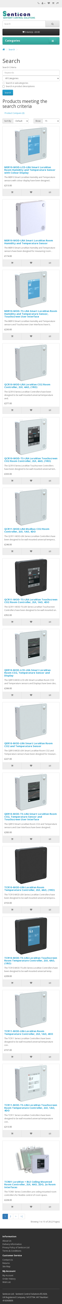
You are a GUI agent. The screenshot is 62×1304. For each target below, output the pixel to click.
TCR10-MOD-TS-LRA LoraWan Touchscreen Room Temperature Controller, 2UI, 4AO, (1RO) (30, 960)
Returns (6, 1263)
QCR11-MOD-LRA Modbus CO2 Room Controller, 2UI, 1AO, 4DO (26, 530)
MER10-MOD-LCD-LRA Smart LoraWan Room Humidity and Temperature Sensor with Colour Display (29, 169)
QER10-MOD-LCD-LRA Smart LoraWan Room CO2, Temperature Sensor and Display (27, 672)
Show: (38, 121)
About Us (6, 1240)
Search (12, 49)
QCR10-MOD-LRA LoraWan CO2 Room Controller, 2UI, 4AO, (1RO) (27, 386)
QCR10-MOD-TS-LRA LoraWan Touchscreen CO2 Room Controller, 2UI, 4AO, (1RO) (30, 460)
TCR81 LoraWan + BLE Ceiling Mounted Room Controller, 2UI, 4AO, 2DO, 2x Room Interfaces (30, 1184)
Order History (9, 1278)
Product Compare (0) (14, 113)
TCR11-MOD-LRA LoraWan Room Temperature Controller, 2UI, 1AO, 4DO (28, 1032)
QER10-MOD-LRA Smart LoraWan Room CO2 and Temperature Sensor (28, 745)
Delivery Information (12, 1244)
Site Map (6, 1266)
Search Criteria (9, 67)
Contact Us (7, 1259)
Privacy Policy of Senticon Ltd (15, 1247)
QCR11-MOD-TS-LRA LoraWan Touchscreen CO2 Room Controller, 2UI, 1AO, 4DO (30, 601)
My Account (7, 1275)
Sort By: (7, 121)
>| (22, 1216)
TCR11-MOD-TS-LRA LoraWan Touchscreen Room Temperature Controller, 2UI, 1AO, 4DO (30, 1107)
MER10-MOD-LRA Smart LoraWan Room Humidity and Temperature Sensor (28, 242)
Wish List (6, 1282)
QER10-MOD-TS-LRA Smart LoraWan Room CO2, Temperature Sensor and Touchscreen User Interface (30, 816)
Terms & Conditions (11, 1250)
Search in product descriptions (18, 86)
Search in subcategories (15, 83)
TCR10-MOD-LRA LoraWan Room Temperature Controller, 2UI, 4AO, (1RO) (29, 889)
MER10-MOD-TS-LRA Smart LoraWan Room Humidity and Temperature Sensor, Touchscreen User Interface (30, 313)
